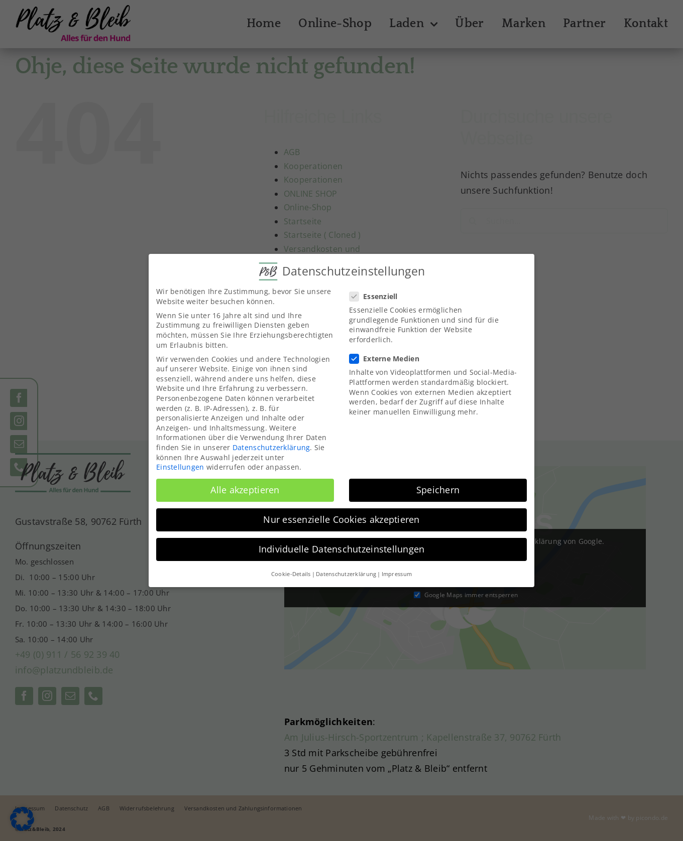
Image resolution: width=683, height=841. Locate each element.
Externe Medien (388, 358)
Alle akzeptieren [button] (244, 490)
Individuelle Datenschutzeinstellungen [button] (342, 549)
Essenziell (377, 296)
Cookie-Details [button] (291, 574)
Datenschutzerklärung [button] (346, 574)
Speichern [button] (438, 490)
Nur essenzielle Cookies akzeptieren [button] (341, 519)
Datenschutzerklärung (271, 447)
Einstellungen (180, 467)
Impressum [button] (397, 574)
